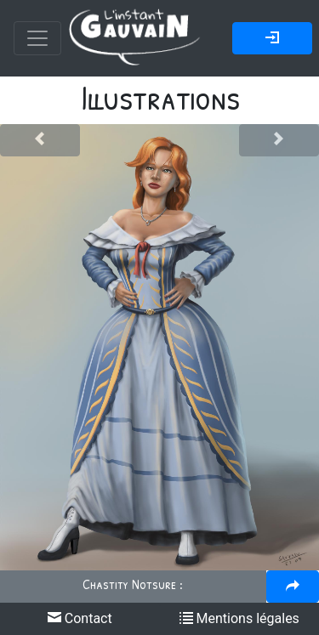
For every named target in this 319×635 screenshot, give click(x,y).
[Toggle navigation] (37, 38)
